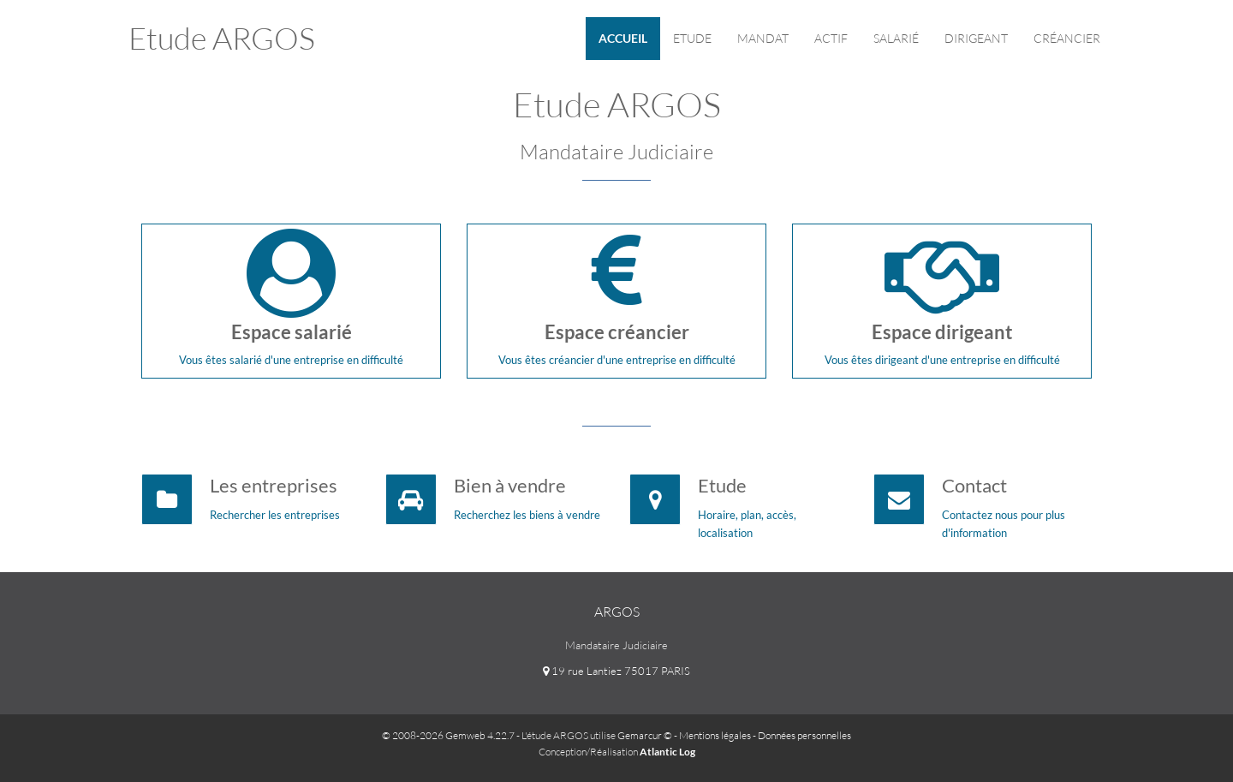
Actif (831, 38)
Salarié (896, 38)
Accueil (623, 38)
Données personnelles (804, 735)
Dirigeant (976, 38)
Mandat (763, 38)
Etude (692, 38)
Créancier (1066, 38)
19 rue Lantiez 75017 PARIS (616, 671)
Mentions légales (715, 735)
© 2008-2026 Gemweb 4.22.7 (448, 735)
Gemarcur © (644, 735)
